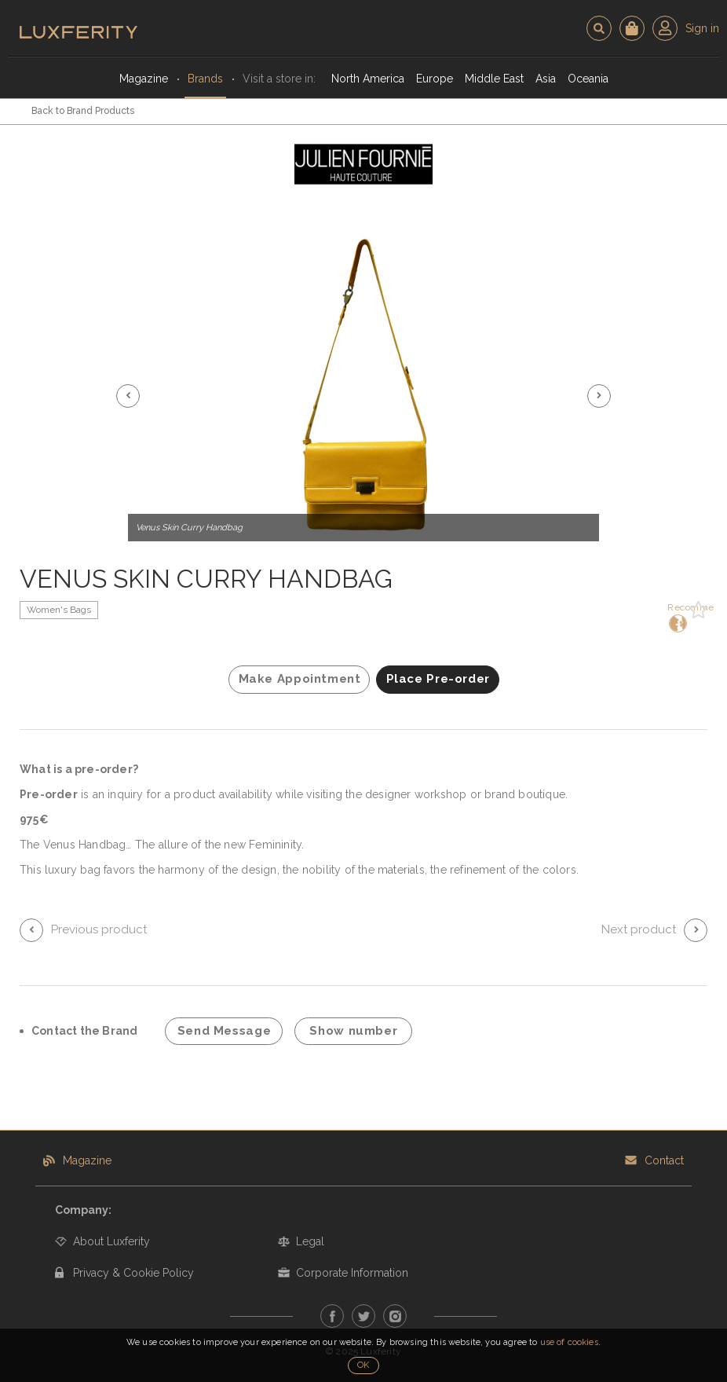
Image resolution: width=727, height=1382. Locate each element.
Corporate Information (352, 1273)
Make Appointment (300, 679)
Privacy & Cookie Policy (133, 1273)
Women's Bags (59, 609)
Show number (353, 1031)
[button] (128, 396)
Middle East (494, 78)
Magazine (143, 78)
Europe (434, 78)
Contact (664, 1160)
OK (363, 1365)
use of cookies (569, 1342)
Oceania (588, 78)
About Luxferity (111, 1241)
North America (367, 78)
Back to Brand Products (82, 110)
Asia (545, 78)
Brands (205, 78)
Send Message (224, 1031)
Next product (638, 929)
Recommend (676, 617)
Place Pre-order (438, 679)
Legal (310, 1241)
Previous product (99, 929)
